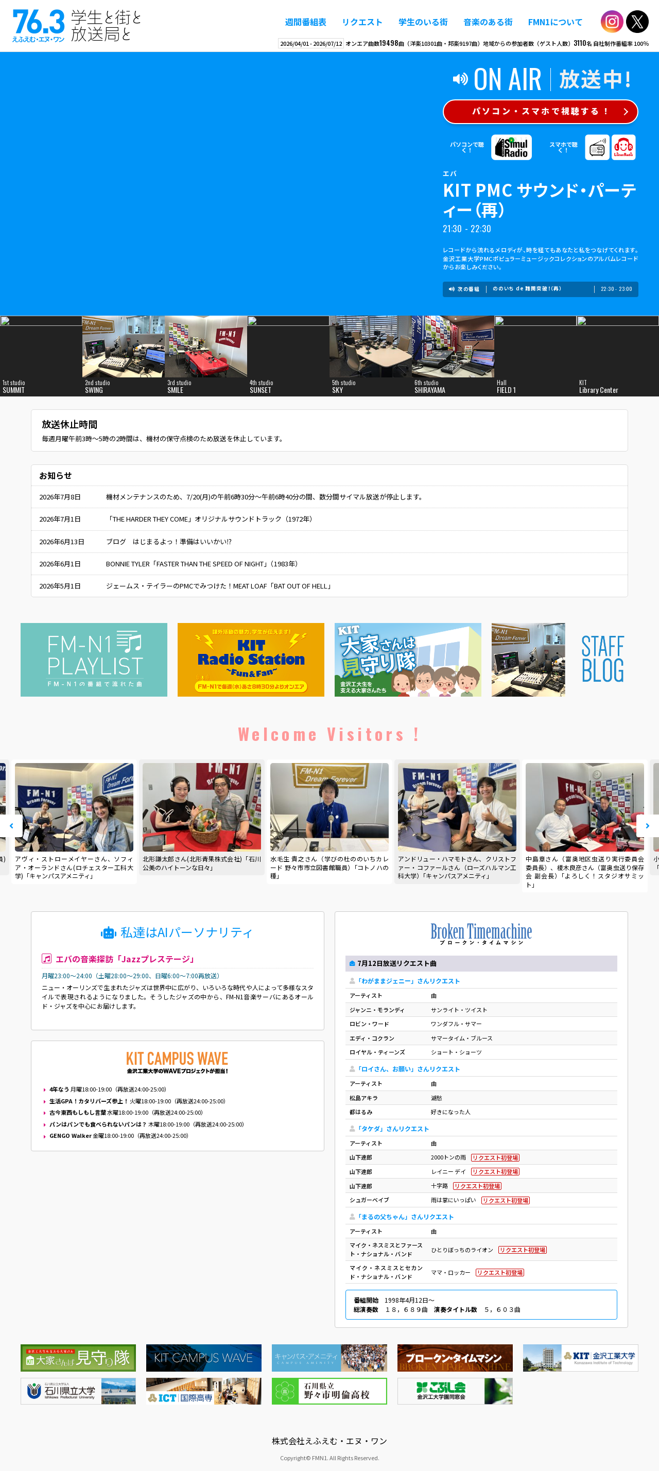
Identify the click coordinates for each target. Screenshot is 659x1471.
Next (647, 826)
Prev (11, 826)
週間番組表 (305, 21)
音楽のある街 (488, 21)
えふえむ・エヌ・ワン (76, 25)
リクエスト (362, 21)
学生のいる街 (423, 21)
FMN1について (555, 21)
